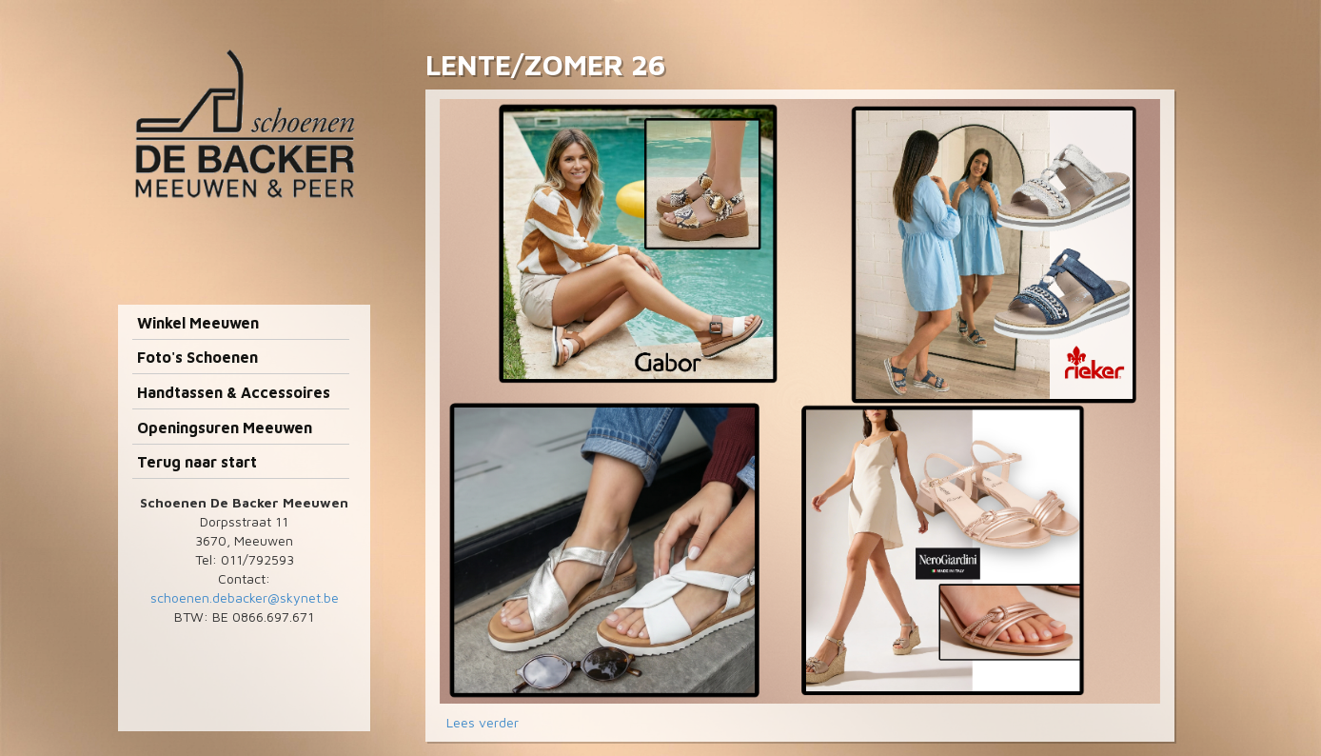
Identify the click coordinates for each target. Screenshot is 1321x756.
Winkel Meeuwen (198, 322)
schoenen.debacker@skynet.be (244, 597)
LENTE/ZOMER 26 (545, 64)
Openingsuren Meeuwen (224, 427)
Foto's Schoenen (197, 357)
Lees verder (482, 722)
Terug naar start (197, 461)
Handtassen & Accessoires (233, 392)
